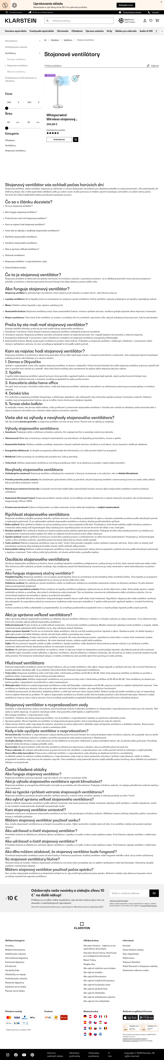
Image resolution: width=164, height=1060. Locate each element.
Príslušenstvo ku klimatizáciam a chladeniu (21, 79)
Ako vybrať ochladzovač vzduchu (99, 997)
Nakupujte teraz (126, 5)
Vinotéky (9, 945)
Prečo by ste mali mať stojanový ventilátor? (26, 218)
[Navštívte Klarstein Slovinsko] (95, 1034)
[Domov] (47, 40)
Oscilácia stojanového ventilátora (21, 243)
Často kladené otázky (132, 12)
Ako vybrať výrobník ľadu (95, 988)
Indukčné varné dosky (15, 986)
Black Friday (90, 960)
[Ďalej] (162, 31)
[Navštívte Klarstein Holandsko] (85, 1034)
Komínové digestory (14, 962)
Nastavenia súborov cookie (136, 970)
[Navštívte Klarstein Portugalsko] (90, 1034)
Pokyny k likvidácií (131, 962)
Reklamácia (128, 958)
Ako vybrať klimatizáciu (95, 976)
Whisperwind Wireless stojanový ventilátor (61, 117)
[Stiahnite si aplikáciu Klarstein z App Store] (130, 1017)
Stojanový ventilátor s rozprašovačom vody (26, 261)
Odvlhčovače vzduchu (15, 954)
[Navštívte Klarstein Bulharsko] (95, 1028)
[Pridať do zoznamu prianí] (77, 76)
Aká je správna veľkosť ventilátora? (22, 249)
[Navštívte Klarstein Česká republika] (95, 1022)
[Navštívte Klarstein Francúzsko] (100, 1016)
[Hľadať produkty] (79, 20)
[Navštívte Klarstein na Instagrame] (7, 1055)
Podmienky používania (131, 1041)
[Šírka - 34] (13, 122)
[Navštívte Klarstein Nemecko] (85, 1016)
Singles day (89, 964)
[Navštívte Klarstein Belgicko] (105, 1028)
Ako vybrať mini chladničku (97, 1001)
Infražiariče (10, 966)
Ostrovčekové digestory (16, 958)
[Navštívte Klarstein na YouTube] (24, 1055)
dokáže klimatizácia (128, 473)
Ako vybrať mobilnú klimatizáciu (99, 980)
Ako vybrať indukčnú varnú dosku (100, 968)
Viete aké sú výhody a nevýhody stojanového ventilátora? (32, 230)
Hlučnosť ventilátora (15, 255)
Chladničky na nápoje (15, 974)
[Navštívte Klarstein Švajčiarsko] (95, 1016)
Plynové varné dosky (15, 991)
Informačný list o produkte (56, 130)
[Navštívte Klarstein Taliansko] (105, 1016)
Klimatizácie (11, 41)
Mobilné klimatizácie (15, 949)
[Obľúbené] (150, 20)
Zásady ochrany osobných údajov (134, 1039)
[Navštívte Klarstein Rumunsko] (90, 1028)
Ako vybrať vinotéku (93, 972)
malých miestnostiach (108, 507)
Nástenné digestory (14, 982)
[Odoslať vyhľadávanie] (47, 20)
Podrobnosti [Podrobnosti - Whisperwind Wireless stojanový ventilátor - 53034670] (59, 139)
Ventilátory (10, 53)
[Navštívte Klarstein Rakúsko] (90, 1016)
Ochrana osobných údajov (119, 901)
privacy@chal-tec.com (149, 906)
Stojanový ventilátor (15, 293)
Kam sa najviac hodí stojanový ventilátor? (25, 224)
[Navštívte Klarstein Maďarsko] (100, 1022)
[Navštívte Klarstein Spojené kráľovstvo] (90, 1022)
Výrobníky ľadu (12, 970)
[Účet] (145, 20)
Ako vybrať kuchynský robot (97, 984)
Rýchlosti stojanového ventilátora (21, 236)
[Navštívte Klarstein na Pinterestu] (32, 1055)
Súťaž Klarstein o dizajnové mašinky (140, 966)
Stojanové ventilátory (17, 65)
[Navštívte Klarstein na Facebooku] (15, 1055)
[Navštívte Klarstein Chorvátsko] (85, 1028)
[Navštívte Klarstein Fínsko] (100, 1028)
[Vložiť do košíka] (75, 139)
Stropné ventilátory (16, 59)
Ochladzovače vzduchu (16, 47)
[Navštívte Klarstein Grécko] (100, 1034)
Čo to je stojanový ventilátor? (19, 206)
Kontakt (155, 12)
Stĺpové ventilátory (16, 71)
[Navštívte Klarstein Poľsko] (105, 1022)
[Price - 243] (13, 102)
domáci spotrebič (28, 421)
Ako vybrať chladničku (94, 993)
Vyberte (152, 66)
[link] (62, 92)
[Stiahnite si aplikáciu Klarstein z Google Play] (146, 1017)
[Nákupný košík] (157, 20)
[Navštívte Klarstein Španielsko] (85, 1022)
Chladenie (10, 140)
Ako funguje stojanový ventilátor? (21, 212)
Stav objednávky (131, 954)
